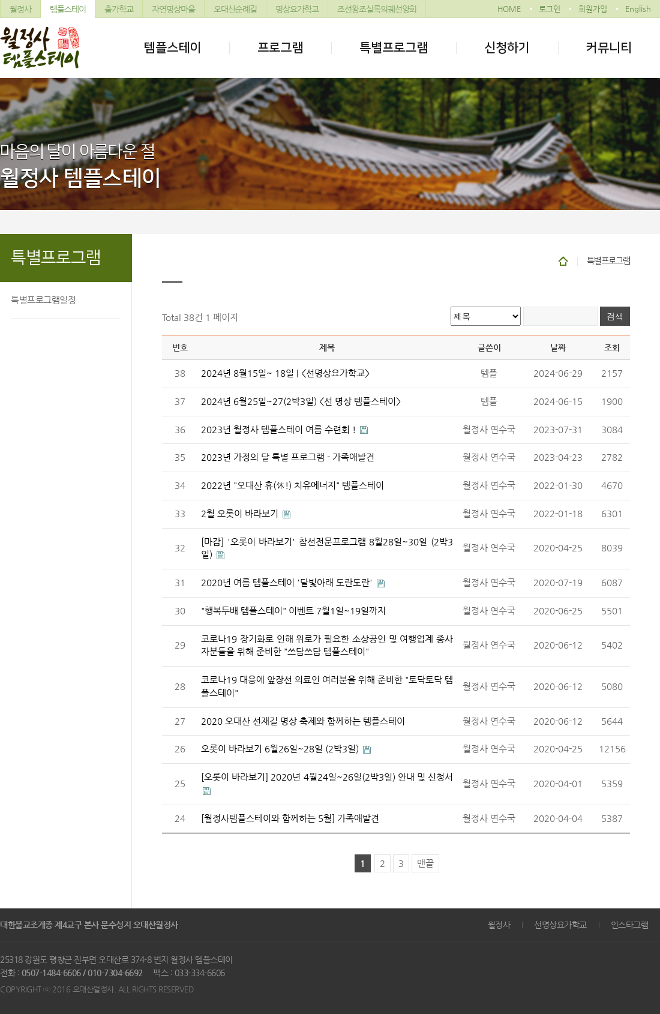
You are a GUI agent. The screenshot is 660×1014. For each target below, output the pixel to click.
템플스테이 (68, 9)
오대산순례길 (235, 9)
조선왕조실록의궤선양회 (376, 9)
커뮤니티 (609, 48)
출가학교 (118, 9)
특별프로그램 (393, 48)
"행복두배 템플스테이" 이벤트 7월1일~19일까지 (293, 611)
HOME (509, 8)
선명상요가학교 (560, 924)
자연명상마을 (173, 9)
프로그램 (280, 48)
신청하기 (507, 48)
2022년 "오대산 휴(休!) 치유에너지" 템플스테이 (292, 485)
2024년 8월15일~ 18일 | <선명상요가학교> (285, 373)
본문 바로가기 (0, 0)
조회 (612, 347)
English (638, 8)
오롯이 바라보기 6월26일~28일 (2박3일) (281, 749)
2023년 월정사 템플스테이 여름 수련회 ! (279, 429)
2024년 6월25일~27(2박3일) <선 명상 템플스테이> (301, 401)
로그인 (549, 8)
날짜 (558, 347)
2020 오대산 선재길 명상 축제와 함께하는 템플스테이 (303, 721)
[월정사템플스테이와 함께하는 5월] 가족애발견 (290, 818)
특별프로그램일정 (43, 300)
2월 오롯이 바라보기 (241, 513)
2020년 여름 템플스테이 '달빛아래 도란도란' (288, 582)
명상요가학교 (297, 9)
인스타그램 (630, 924)
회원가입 (592, 8)
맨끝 (425, 863)
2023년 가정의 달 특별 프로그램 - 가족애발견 (287, 457)
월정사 (20, 9)
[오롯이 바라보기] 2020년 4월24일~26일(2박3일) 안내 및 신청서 (327, 777)
